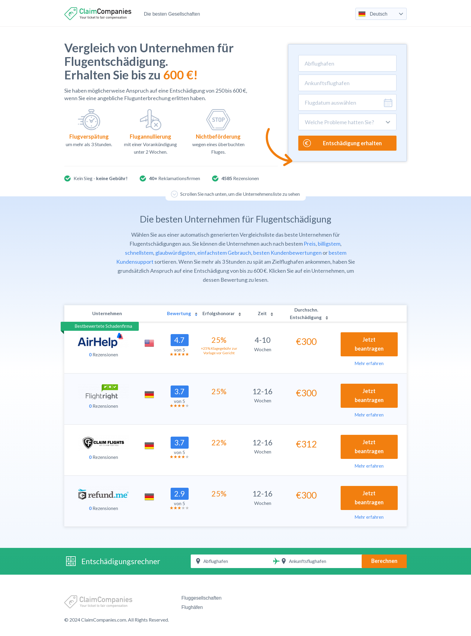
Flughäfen (192, 607)
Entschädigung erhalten (342, 143)
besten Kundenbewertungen (287, 252)
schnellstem (139, 252)
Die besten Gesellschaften (172, 14)
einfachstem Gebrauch (224, 252)
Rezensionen (103, 354)
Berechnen (384, 561)
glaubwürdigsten (175, 252)
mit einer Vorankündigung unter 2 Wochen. (150, 132)
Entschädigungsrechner (120, 561)
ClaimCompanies (98, 13)
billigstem (329, 243)
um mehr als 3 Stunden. (89, 128)
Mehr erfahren (369, 363)
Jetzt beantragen (369, 344)
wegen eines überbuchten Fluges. (218, 132)
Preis (310, 243)
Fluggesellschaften (201, 598)
